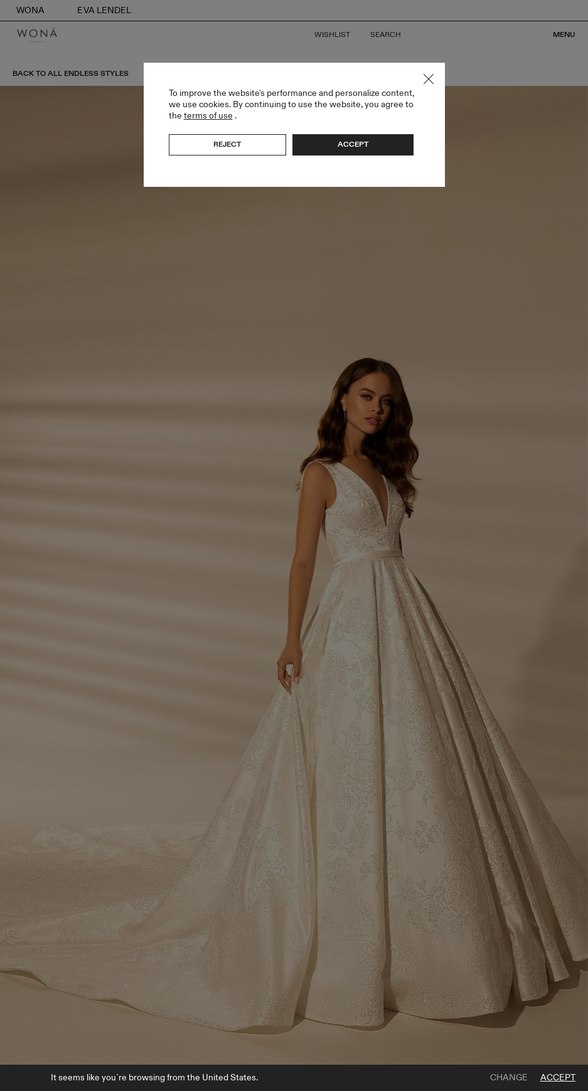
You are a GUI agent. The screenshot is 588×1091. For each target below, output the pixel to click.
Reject (227, 144)
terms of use (208, 116)
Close (429, 79)
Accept (557, 1077)
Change (509, 1077)
